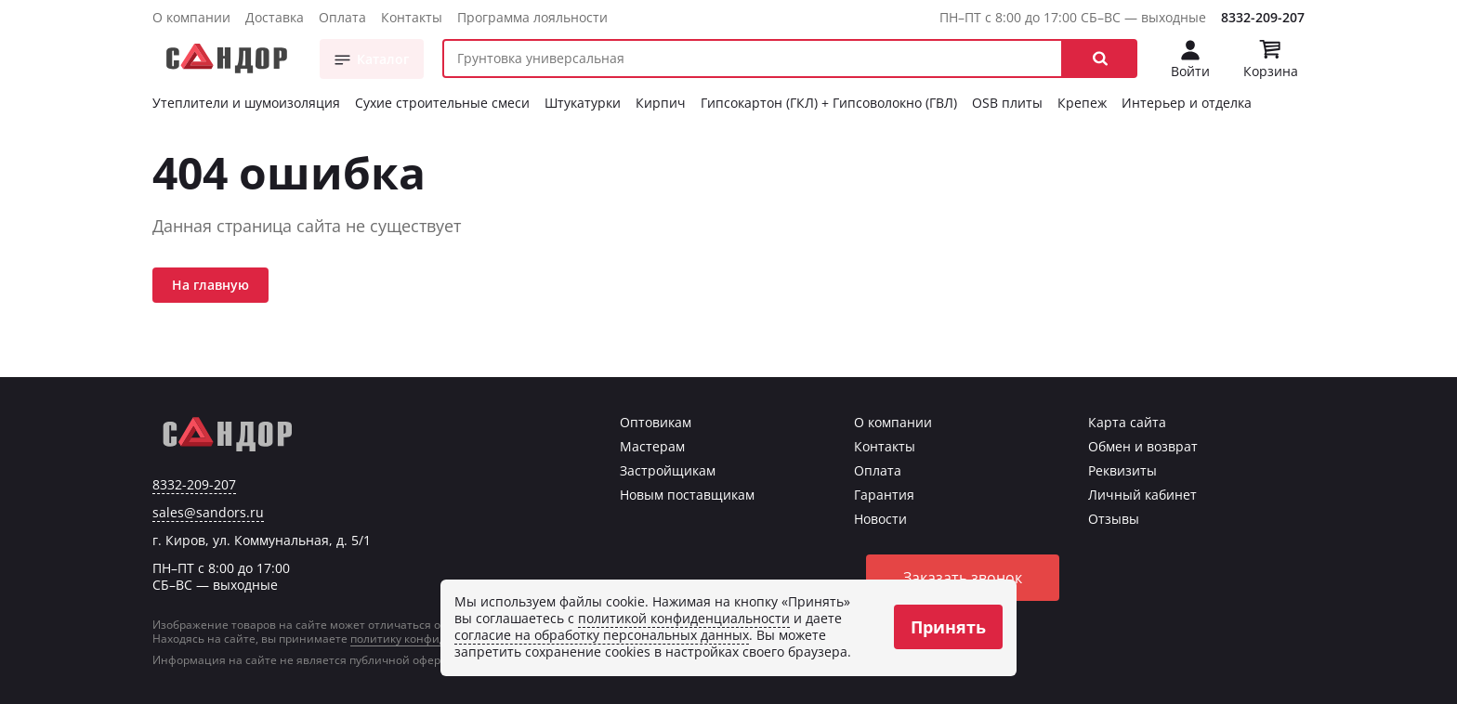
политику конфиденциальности (438, 638)
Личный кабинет (1142, 494)
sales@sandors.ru (208, 512)
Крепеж (1082, 102)
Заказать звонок (962, 577)
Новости (880, 519)
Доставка (274, 17)
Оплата (342, 17)
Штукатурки (583, 102)
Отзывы (1113, 519)
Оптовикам (655, 422)
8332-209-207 (1263, 17)
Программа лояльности (532, 17)
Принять (948, 627)
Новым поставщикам (687, 494)
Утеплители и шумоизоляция (246, 102)
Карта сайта (1127, 422)
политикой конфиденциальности (684, 618)
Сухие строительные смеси (442, 102)
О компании (191, 17)
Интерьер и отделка (1187, 102)
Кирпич (661, 102)
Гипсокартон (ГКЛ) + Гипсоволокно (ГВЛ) (829, 102)
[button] (1100, 58)
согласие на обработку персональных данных (601, 635)
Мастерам (652, 446)
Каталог (383, 59)
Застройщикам (667, 470)
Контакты (411, 17)
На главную (210, 284)
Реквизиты (1122, 470)
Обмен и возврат (1143, 446)
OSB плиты (1007, 102)
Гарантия (884, 494)
